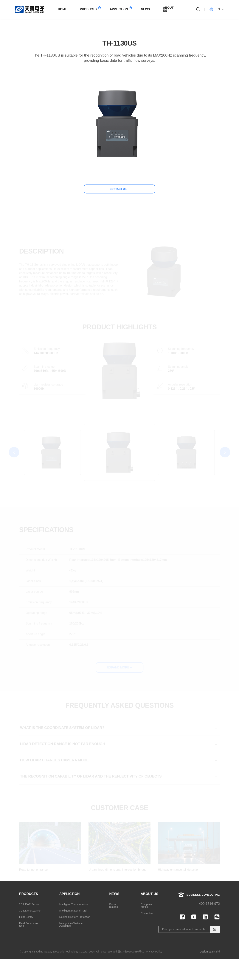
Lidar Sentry (26, 917)
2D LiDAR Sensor (29, 904)
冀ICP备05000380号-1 (131, 951)
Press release (113, 905)
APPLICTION (121, 8)
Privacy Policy (154, 951)
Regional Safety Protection (74, 917)
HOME (62, 9)
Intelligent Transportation (73, 904)
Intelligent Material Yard (72, 910)
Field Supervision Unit (29, 924)
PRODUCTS (90, 8)
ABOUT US (168, 9)
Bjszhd (216, 951)
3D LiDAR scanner (30, 910)
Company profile (146, 905)
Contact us (147, 913)
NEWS (145, 9)
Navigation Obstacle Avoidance (71, 924)
